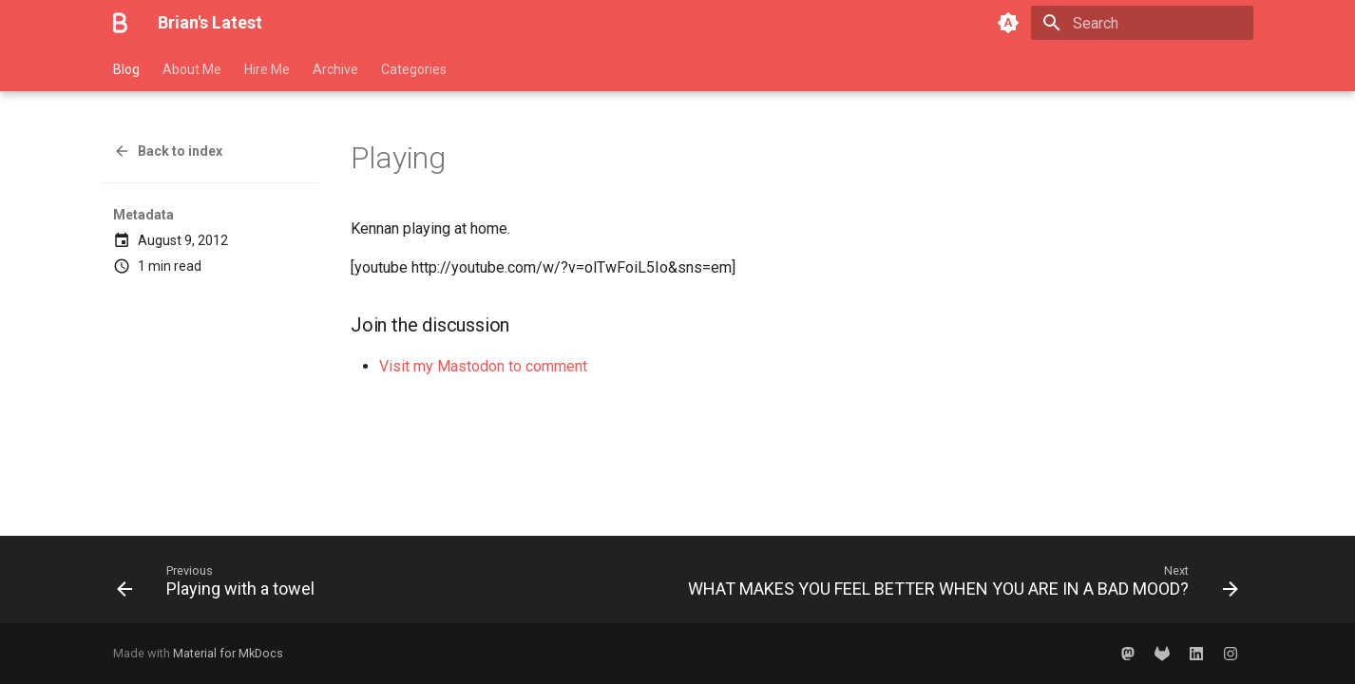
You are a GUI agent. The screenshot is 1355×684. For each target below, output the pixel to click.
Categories (414, 69)
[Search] (1142, 23)
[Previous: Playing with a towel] (219, 585)
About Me (191, 69)
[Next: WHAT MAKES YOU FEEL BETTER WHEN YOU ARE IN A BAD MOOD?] (959, 585)
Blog (126, 69)
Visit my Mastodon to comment (483, 366)
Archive (335, 69)
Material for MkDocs (228, 653)
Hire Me (267, 69)
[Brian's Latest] (120, 23)
